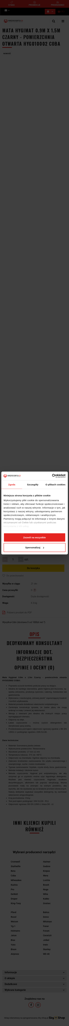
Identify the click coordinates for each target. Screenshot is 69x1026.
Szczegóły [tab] (32, 484)
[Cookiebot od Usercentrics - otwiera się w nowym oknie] (51, 476)
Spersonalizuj (34, 547)
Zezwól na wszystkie (34, 537)
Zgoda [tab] (11, 484)
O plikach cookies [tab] (55, 484)
